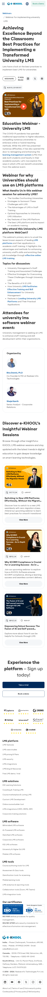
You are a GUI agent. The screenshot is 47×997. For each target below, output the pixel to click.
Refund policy (34, 991)
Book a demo (23, 694)
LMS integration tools (12, 894)
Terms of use (17, 988)
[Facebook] (19, 982)
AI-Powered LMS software (13, 830)
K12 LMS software (10, 844)
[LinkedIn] (5, 982)
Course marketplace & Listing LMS (17, 795)
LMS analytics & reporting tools (16, 885)
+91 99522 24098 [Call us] (22, 945)
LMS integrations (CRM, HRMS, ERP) (18, 809)
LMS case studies (10, 749)
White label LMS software (13, 825)
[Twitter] (26, 982)
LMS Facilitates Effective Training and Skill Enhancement (22, 289)
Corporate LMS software (13, 840)
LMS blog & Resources (12, 769)
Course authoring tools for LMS (16, 865)
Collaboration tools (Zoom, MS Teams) (19, 889)
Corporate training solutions (14, 814)
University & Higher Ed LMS (14, 849)
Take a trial (23, 685)
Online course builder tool (13, 804)
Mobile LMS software (11, 854)
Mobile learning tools (11, 880)
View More (23, 520)
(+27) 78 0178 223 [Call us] (19, 967)
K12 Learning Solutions (12, 785)
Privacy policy (21, 991)
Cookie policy (8, 991)
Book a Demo (38, 4)
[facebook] (41, 78)
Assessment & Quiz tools (13, 870)
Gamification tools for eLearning (16, 875)
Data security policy (32, 988)
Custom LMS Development (14, 799)
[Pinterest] (40, 982)
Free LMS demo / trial (11, 773)
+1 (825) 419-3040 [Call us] (27, 956)
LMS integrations (10, 764)
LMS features (8, 745)
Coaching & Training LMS (13, 790)
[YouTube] (12, 982)
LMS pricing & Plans (11, 754)
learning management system (17, 155)
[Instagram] (33, 982)
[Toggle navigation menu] (3, 4)
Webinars (7, 13)
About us (6, 988)
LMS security (8, 759)
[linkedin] (27, 78)
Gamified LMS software (12, 835)
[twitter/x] (34, 78)
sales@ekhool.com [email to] (10, 949)
